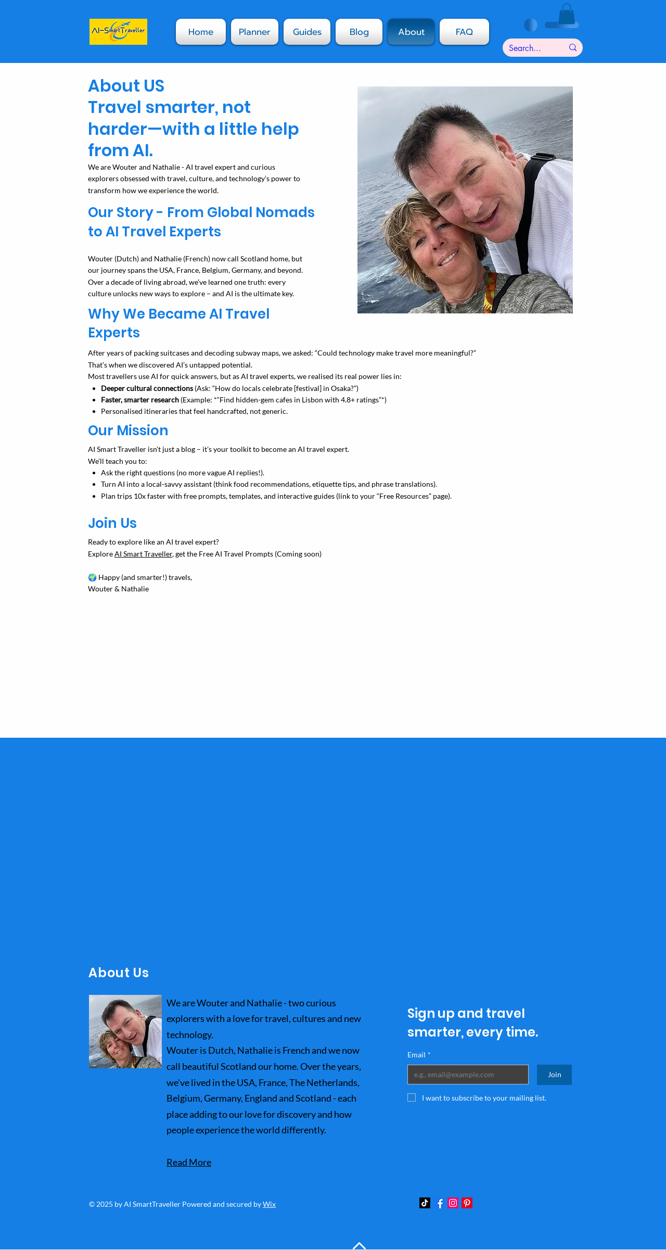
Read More (188, 1162)
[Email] (465, 1074)
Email (419, 1054)
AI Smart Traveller (143, 553)
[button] (359, 32)
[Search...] (528, 48)
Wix (269, 1204)
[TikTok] (424, 1202)
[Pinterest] (467, 1202)
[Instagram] (452, 1202)
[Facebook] (438, 1202)
